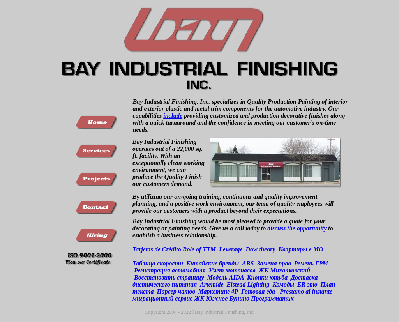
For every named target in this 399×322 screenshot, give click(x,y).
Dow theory (260, 249)
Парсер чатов (176, 291)
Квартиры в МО (300, 249)
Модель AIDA (225, 277)
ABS (248, 263)
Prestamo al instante (306, 291)
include (172, 115)
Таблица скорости (157, 263)
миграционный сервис (162, 298)
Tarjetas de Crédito (156, 249)
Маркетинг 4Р (218, 291)
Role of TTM (199, 249)
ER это (307, 284)
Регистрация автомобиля (170, 270)
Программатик (272, 298)
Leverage (230, 249)
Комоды (283, 284)
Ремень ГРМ (311, 263)
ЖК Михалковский (284, 270)
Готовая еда (258, 291)
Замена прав (274, 263)
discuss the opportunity (297, 228)
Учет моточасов (232, 270)
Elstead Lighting (248, 284)
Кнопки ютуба (267, 277)
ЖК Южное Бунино (221, 298)
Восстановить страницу (169, 277)
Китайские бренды (212, 263)
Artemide (211, 284)
